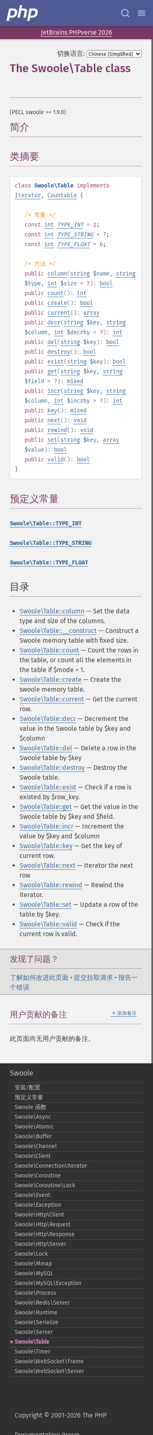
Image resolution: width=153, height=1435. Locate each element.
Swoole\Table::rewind (51, 885)
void (79, 420)
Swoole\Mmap (33, 1263)
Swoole (21, 1073)
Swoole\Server (34, 1332)
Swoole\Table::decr (48, 719)
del (52, 342)
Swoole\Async (33, 1116)
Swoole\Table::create (51, 679)
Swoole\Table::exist (48, 787)
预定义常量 (29, 1097)
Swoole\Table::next (47, 865)
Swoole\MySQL (34, 1273)
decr (53, 322)
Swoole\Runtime (36, 1312)
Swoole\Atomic (34, 1126)
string (80, 273)
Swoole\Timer (32, 1351)
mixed (75, 381)
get (52, 371)
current (58, 312)
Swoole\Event (32, 1195)
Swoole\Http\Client (39, 1214)
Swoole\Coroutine (38, 1175)
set (52, 439)
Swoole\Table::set (45, 904)
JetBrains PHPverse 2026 (76, 32)
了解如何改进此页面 (39, 977)
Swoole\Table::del (46, 748)
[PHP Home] (23, 13)
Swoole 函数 (31, 1107)
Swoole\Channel (36, 1146)
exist (55, 361)
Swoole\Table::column (52, 611)
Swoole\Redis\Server (42, 1302)
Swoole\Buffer (33, 1136)
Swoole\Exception (38, 1204)
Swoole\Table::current (52, 699)
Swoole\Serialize (36, 1322)
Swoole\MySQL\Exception (48, 1283)
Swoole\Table (32, 1341)
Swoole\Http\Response (45, 1234)
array (91, 312)
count (55, 293)
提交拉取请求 (93, 977)
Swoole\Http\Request (43, 1224)
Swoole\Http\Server (40, 1244)
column (57, 273)
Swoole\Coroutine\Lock (45, 1185)
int (49, 224)
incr (53, 391)
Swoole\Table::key (46, 846)
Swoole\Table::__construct (58, 631)
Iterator (28, 195)
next (53, 420)
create (57, 303)
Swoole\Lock (31, 1253)
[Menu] (141, 13)
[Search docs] (125, 13)
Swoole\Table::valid (48, 924)
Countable (62, 195)
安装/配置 (27, 1087)
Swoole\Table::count (49, 650)
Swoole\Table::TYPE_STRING (50, 543)
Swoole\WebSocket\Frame (49, 1361)
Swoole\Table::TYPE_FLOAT (49, 562)
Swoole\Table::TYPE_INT (46, 523)
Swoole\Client (33, 1156)
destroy (58, 351)
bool (106, 283)
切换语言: (71, 53)
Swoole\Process (35, 1293)
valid (55, 459)
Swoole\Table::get (46, 807)
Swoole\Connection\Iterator (51, 1165)
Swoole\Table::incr (46, 826)
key (52, 410)
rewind (57, 430)
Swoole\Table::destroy (52, 768)
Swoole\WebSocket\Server (49, 1371)
